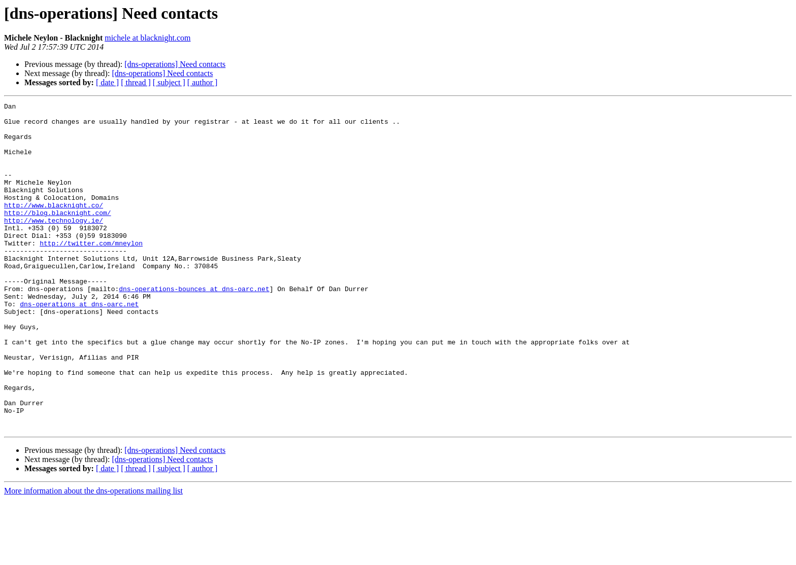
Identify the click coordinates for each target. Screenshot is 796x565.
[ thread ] (136, 82)
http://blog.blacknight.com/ (57, 235)
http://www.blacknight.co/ (53, 226)
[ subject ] (169, 82)
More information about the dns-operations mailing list (93, 556)
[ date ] (107, 82)
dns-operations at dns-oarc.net (79, 344)
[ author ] (202, 82)
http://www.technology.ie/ (53, 244)
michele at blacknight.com (147, 37)
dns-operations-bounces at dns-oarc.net (194, 326)
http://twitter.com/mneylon (91, 271)
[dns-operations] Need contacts (174, 64)
